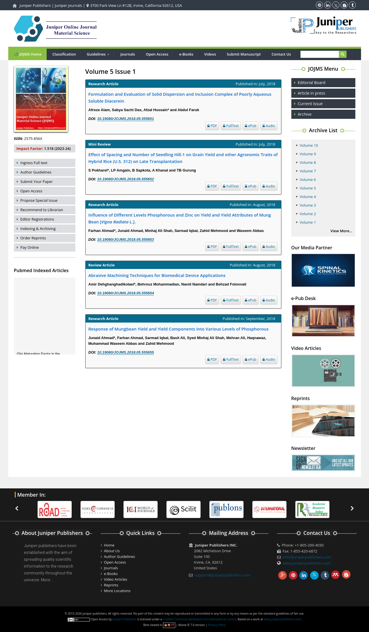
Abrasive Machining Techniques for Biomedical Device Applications (157, 275)
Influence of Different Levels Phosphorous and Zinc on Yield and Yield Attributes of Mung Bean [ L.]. (179, 218)
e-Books (186, 54)
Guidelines (99, 54)
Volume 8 (308, 162)
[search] (322, 54)
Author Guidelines (35, 172)
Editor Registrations (37, 219)
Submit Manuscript (244, 54)
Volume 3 (308, 205)
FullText (231, 125)
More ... (47, 580)
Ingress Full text (34, 162)
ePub (250, 125)
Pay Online (29, 247)
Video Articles (115, 579)
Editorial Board (311, 82)
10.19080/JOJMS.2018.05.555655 (125, 352)
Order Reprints (33, 237)
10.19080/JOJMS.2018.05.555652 (125, 179)
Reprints (111, 585)
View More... (341, 230)
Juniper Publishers (35, 5)
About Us (112, 550)
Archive (305, 114)
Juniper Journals (68, 5)
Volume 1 (308, 222)
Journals (127, 54)
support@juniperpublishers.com (222, 575)
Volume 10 (309, 145)
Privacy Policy (217, 625)
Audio (269, 125)
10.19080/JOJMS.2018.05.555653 (125, 239)
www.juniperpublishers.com (307, 563)
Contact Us (281, 54)
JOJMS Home (27, 54)
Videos (210, 54)
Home (109, 545)
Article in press (311, 93)
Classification (64, 54)
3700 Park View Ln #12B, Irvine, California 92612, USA (134, 5)
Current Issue (310, 103)
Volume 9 (308, 153)
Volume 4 (308, 196)
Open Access (157, 54)
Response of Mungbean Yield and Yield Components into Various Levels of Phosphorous (178, 329)
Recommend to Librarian (41, 209)
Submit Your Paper (36, 181)
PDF (212, 125)
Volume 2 (308, 213)
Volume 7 (308, 171)
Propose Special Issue (39, 200)
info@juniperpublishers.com (307, 557)
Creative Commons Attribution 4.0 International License (199, 619)
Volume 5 (308, 188)
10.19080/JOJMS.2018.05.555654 (125, 293)
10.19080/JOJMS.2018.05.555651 (125, 119)
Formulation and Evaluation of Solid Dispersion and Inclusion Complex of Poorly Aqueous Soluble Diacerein (179, 97)
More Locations (117, 590)
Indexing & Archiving (38, 228)
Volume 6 (308, 179)
